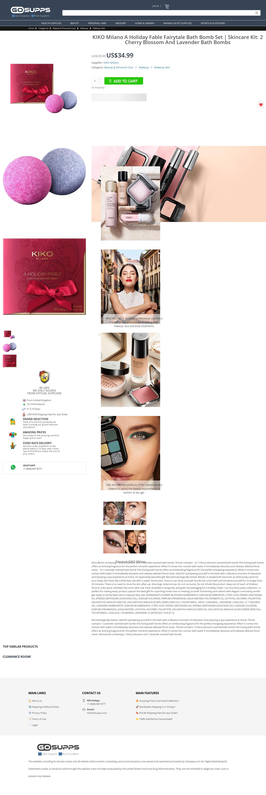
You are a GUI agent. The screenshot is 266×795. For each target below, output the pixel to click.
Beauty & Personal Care (64, 28)
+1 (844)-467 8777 (32, 468)
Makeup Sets (99, 28)
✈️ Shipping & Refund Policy (43, 706)
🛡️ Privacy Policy (37, 713)
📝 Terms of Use (37, 719)
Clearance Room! (17, 657)
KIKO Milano (111, 62)
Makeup (84, 28)
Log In (155, 6)
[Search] (160, 13)
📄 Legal (33, 725)
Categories (44, 28)
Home (31, 28)
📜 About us (35, 700)
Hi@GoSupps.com (97, 713)
